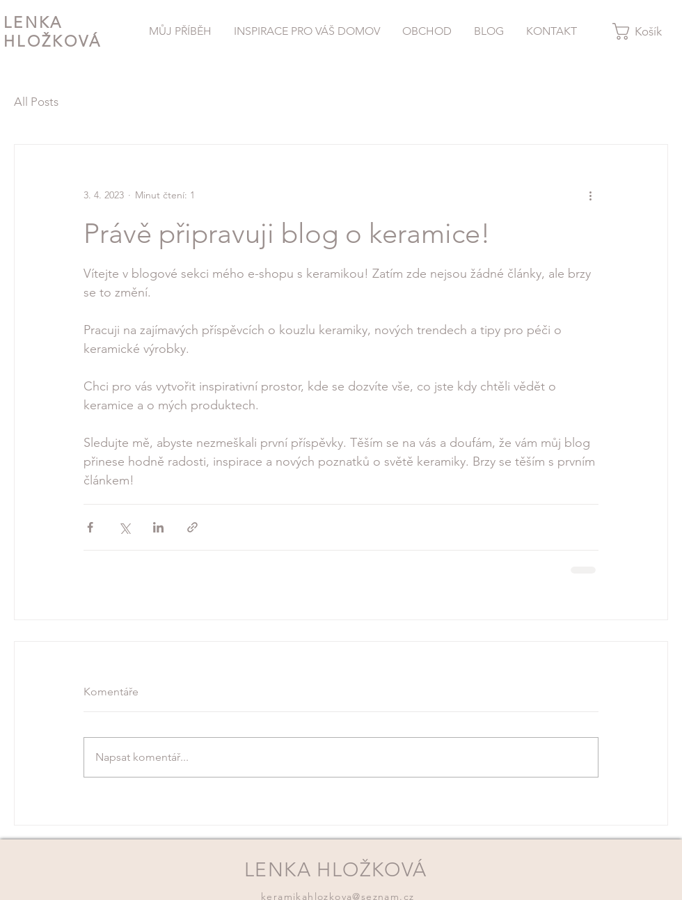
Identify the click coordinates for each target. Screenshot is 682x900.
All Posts (36, 102)
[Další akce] (590, 195)
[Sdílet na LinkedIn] (158, 527)
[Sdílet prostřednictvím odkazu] (192, 527)
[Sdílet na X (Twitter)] (124, 527)
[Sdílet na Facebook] (90, 527)
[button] (645, 31)
